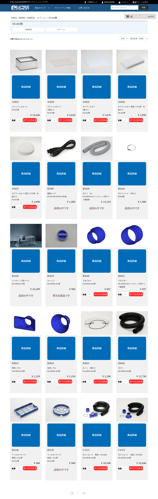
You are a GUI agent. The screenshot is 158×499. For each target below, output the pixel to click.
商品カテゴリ (42, 8)
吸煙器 (22, 18)
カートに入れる (29, 120)
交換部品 (28, 29)
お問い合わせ (84, 8)
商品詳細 (26, 87)
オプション (61, 29)
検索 (143, 7)
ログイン (124, 2)
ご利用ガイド (92, 2)
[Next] (84, 491)
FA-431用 (53, 18)
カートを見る (143, 2)
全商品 (14, 18)
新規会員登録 (109, 2)
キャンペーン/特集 (62, 8)
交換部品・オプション (37, 18)
